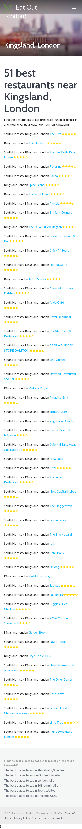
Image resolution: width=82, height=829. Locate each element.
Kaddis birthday (39, 576)
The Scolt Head (39, 194)
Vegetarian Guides (62, 421)
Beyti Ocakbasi (60, 316)
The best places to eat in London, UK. (29, 780)
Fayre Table (58, 641)
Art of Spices (37, 279)
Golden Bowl (37, 632)
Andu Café (57, 302)
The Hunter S (37, 143)
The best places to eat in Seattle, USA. (29, 790)
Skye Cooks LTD (40, 656)
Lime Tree (56, 722)
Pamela (55, 203)
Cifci (53, 468)
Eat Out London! (20, 8)
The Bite (55, 134)
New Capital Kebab (63, 491)
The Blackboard (61, 534)
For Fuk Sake (58, 264)
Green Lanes (58, 520)
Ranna (54, 176)
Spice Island (37, 185)
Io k (52, 543)
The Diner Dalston (62, 679)
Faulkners (56, 594)
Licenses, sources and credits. (48, 818)
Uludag (54, 567)
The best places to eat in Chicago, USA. (30, 795)
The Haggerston (61, 506)
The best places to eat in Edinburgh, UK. (31, 785)
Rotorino (56, 166)
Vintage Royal (38, 388)
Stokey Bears (59, 411)
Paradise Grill (59, 397)
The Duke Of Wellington (45, 227)
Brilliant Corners (61, 212)
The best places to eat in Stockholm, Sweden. (34, 770)
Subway (55, 585)
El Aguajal (56, 458)
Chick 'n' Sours (59, 250)
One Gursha (58, 359)
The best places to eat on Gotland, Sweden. (33, 775)
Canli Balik (57, 553)
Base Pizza (57, 694)
